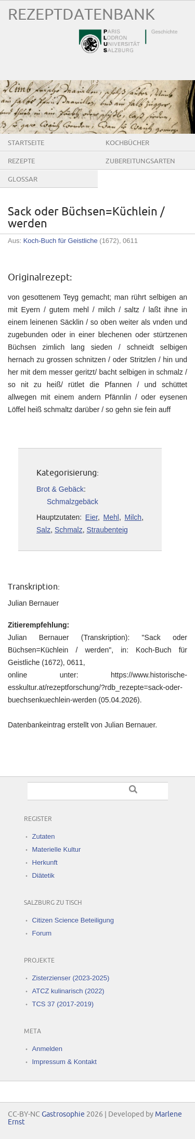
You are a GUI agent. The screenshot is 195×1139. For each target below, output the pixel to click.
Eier (91, 517)
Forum (42, 933)
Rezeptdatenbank (81, 15)
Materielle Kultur (56, 849)
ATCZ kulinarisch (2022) (68, 991)
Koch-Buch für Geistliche (60, 241)
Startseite (26, 143)
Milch (132, 517)
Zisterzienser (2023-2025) (71, 978)
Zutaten (43, 836)
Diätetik (43, 875)
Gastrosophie (63, 1114)
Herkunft (45, 862)
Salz (43, 530)
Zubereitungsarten (140, 161)
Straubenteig (106, 530)
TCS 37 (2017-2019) (63, 1004)
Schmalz (69, 530)
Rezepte (21, 161)
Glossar (22, 179)
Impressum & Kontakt (64, 1062)
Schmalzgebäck (72, 501)
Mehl (111, 517)
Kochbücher (127, 143)
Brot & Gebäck (60, 489)
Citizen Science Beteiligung (73, 920)
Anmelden (47, 1049)
